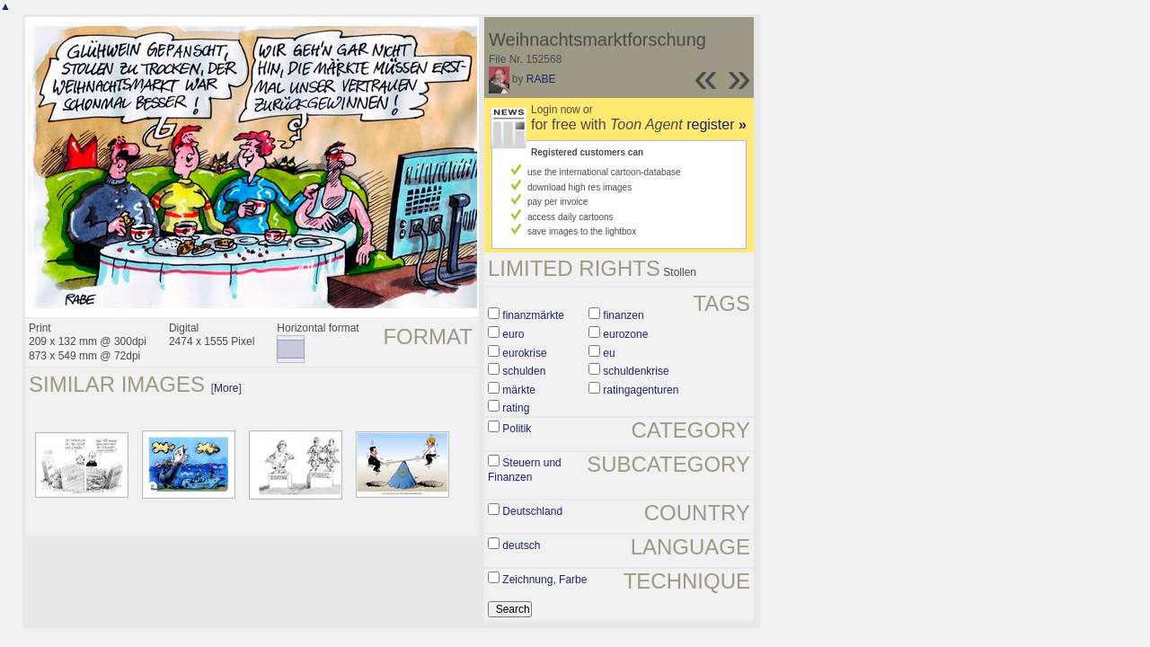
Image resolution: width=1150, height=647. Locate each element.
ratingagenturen (640, 390)
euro (513, 334)
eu (609, 353)
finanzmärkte (533, 315)
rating (515, 408)
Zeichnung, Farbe (544, 579)
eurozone (625, 334)
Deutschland (532, 511)
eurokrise (524, 353)
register (716, 124)
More (226, 388)
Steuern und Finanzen (525, 469)
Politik (516, 428)
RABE (541, 79)
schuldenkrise (635, 371)
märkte (518, 390)
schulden (523, 371)
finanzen (623, 315)
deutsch (521, 545)
